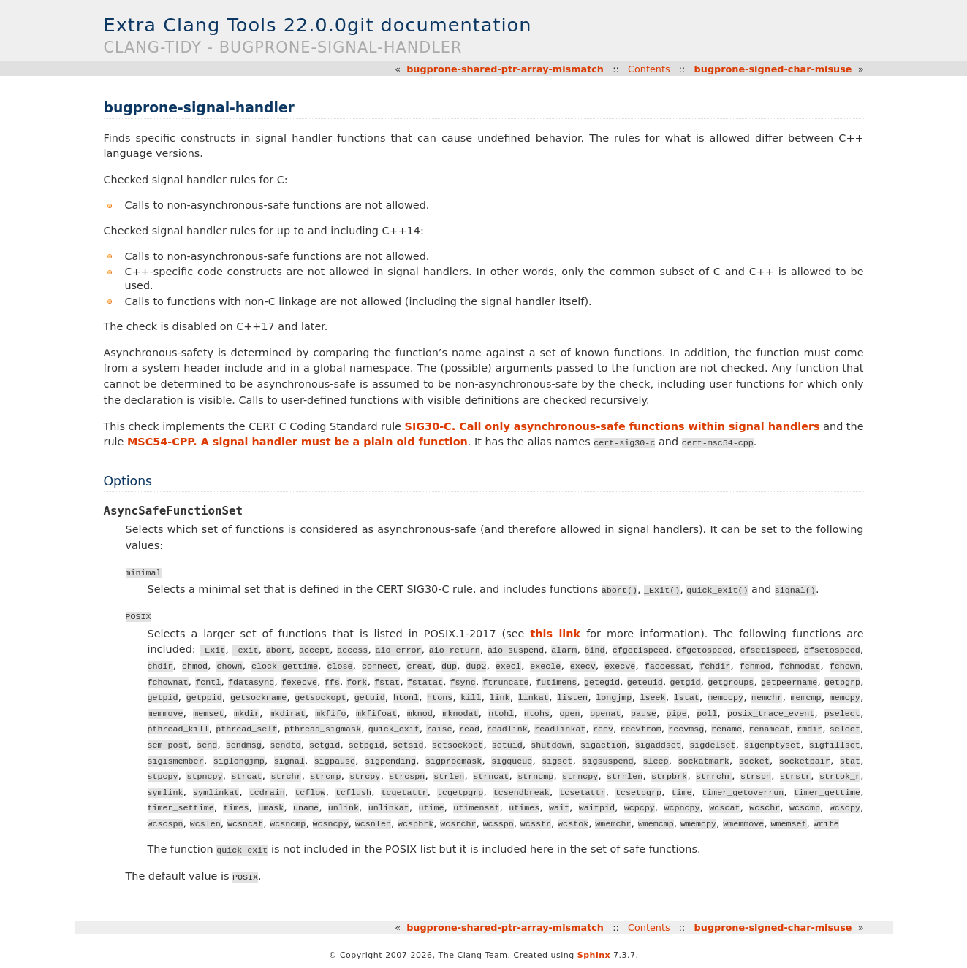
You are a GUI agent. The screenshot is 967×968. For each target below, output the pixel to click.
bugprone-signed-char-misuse (773, 69)
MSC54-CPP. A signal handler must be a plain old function (297, 441)
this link (555, 633)
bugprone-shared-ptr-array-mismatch (505, 69)
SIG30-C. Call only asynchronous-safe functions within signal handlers (612, 426)
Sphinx (593, 955)
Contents (649, 69)
